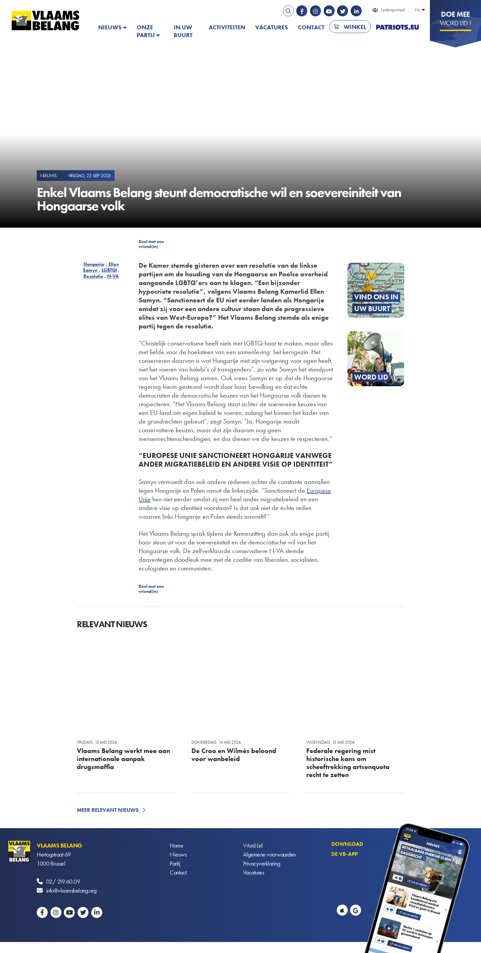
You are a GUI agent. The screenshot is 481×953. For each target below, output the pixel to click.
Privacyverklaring (261, 863)
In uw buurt (183, 31)
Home (176, 845)
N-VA (113, 276)
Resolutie (93, 276)
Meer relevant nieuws (108, 809)
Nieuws (110, 27)
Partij (175, 863)
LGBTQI (109, 270)
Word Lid (253, 845)
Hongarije (94, 264)
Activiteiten (227, 27)
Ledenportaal (393, 10)
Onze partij (146, 31)
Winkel (355, 27)
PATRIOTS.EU (397, 27)
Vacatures (271, 27)
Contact (311, 27)
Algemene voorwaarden (269, 854)
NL (417, 10)
